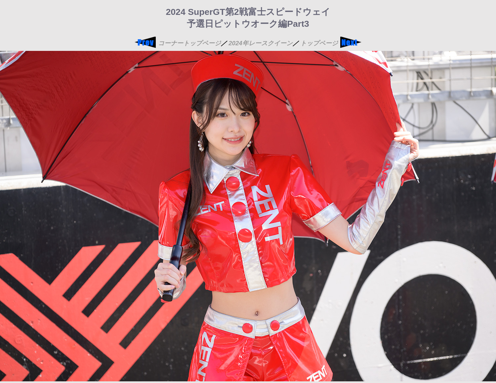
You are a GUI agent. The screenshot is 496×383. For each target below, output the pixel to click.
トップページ (319, 43)
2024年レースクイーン (260, 43)
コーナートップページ (189, 43)
